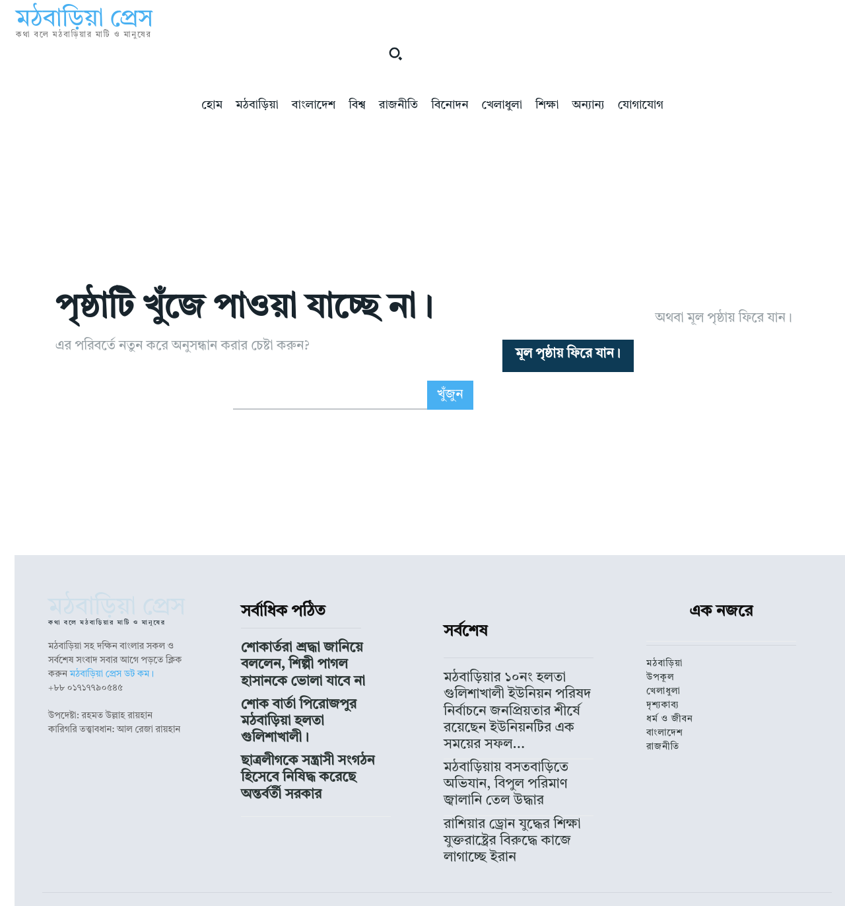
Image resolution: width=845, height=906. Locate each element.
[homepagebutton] (568, 382)
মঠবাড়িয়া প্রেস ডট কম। (112, 728)
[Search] (450, 449)
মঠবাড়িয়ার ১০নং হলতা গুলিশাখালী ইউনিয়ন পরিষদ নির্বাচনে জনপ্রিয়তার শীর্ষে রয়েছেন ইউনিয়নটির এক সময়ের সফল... (518, 740)
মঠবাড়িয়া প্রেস (377, 862)
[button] (395, 53)
